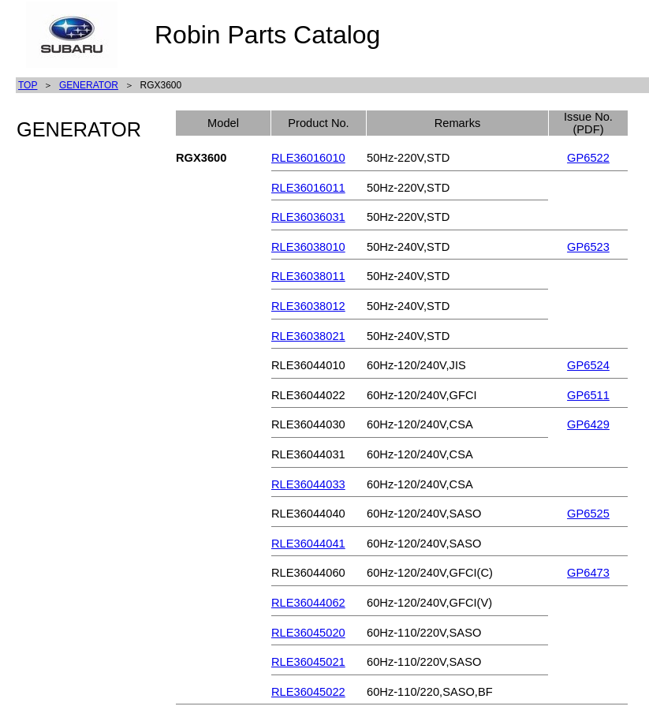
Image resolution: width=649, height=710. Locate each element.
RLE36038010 (308, 247)
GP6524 (588, 365)
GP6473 (588, 572)
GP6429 (588, 424)
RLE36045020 (308, 632)
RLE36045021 (308, 662)
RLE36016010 (308, 157)
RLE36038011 (308, 276)
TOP (27, 85)
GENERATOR (88, 85)
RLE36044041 (308, 543)
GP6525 (588, 513)
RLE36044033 (308, 484)
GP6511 (588, 395)
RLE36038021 (308, 336)
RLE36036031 (308, 217)
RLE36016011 (308, 187)
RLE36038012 (308, 306)
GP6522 (588, 157)
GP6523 (588, 247)
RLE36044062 (308, 602)
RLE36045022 (308, 692)
